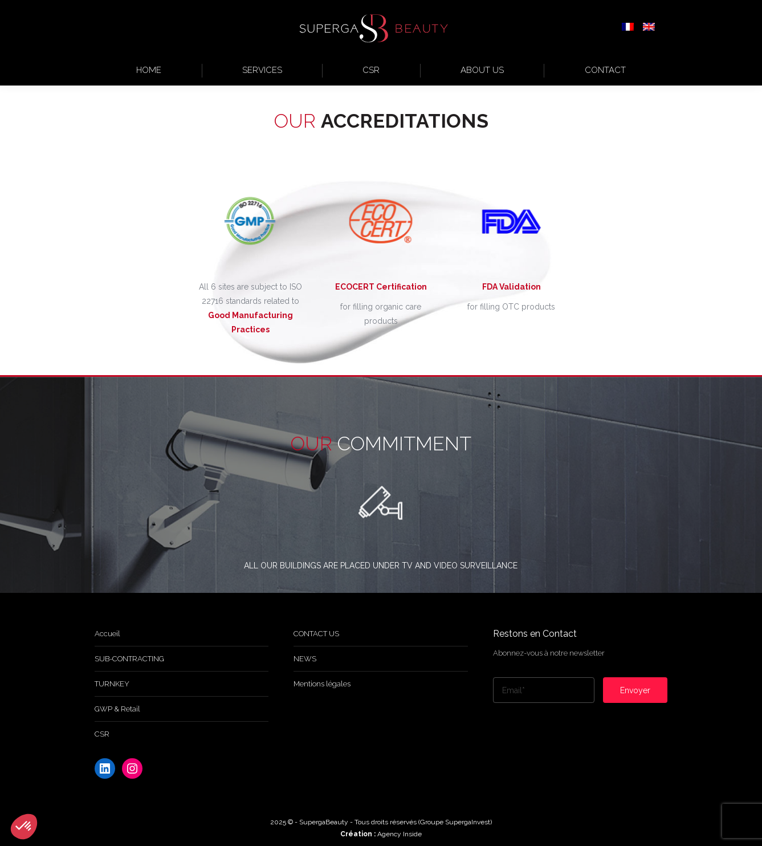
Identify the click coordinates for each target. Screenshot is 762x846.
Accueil (107, 633)
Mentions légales (322, 684)
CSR (102, 734)
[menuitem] (628, 28)
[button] (24, 826)
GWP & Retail (117, 709)
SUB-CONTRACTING (129, 658)
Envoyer (635, 690)
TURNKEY (112, 684)
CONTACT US (316, 633)
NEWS (305, 658)
